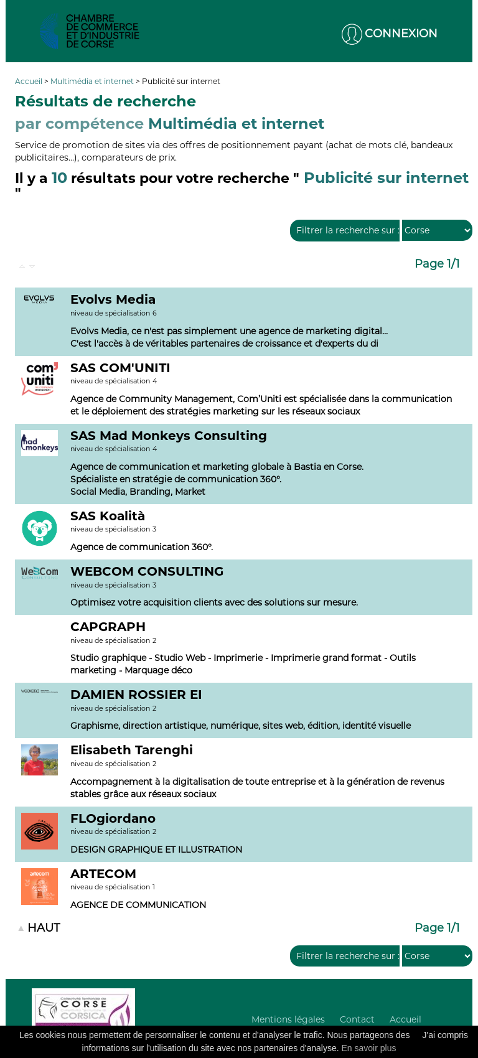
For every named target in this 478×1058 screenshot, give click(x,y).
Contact (357, 1019)
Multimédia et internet (93, 81)
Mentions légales (288, 1019)
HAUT (43, 928)
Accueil (29, 81)
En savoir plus (369, 1048)
